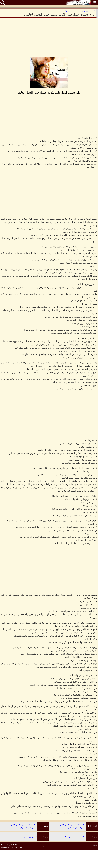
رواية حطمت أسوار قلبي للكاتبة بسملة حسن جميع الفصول (20, 826)
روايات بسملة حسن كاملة (75, 836)
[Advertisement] (49, 37)
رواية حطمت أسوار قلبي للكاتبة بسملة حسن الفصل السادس (69, 826)
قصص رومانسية (30, 836)
